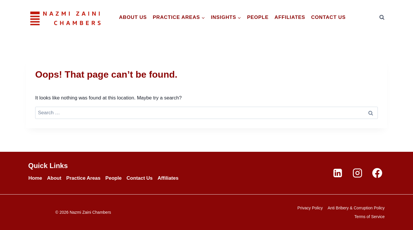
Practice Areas (83, 178)
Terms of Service (369, 216)
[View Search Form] (382, 17)
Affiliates (290, 17)
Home (35, 178)
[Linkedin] (338, 173)
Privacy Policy (310, 208)
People (257, 17)
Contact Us (328, 17)
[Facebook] (377, 173)
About (54, 178)
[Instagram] (357, 173)
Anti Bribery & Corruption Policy (356, 208)
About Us (133, 17)
